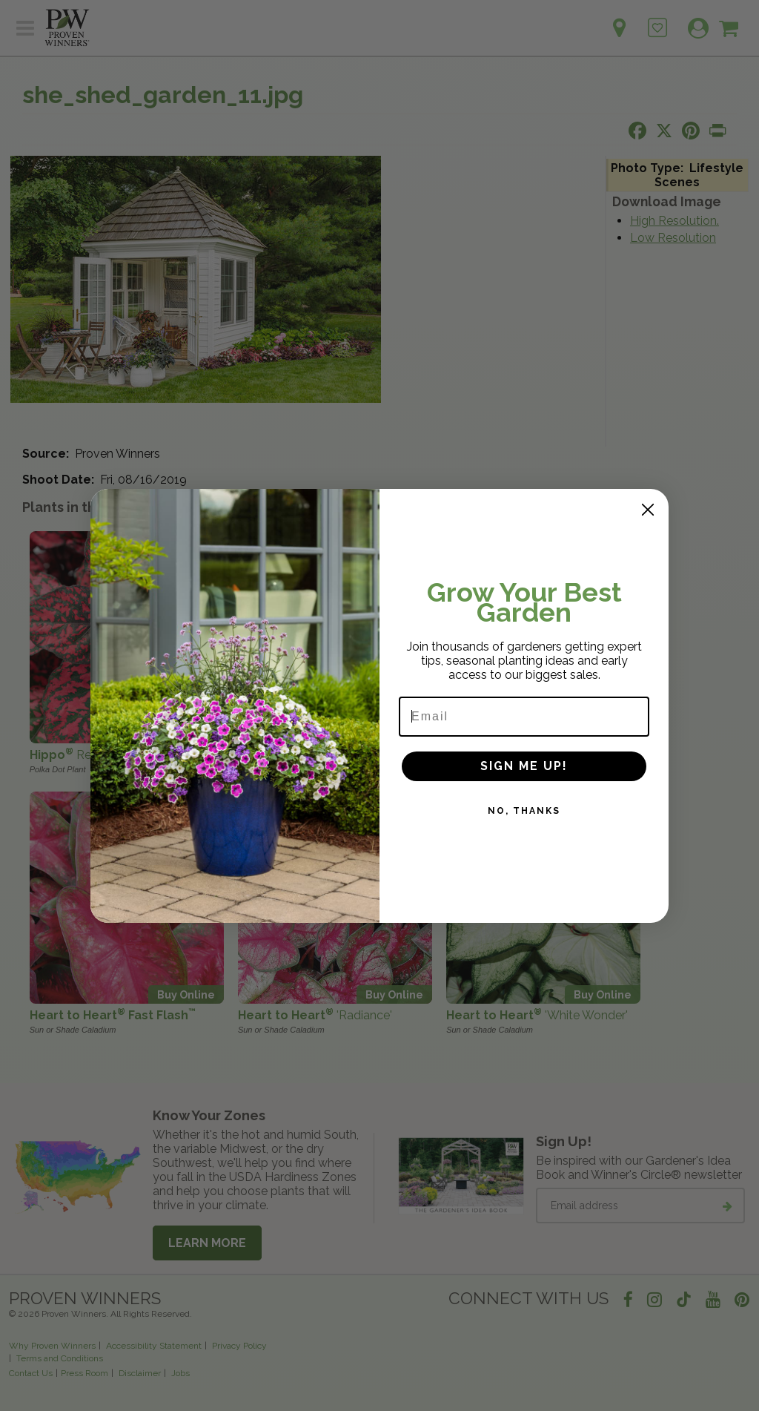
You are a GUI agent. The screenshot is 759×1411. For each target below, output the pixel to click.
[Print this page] (717, 130)
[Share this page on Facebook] (637, 130)
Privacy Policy (239, 1346)
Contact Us (31, 1373)
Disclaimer (140, 1373)
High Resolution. (674, 221)
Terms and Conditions (59, 1358)
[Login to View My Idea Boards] (657, 19)
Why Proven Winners (52, 1346)
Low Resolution (673, 238)
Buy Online (186, 734)
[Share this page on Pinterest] (690, 130)
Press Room (84, 1373)
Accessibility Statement (154, 1346)
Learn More (207, 1243)
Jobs (180, 1373)
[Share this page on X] (664, 130)
